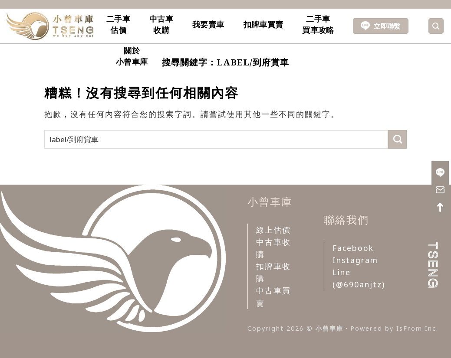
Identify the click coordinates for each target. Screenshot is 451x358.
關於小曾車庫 (132, 56)
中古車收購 (161, 24)
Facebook (353, 248)
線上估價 (273, 230)
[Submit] (397, 139)
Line (341, 272)
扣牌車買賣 (263, 24)
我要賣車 (208, 24)
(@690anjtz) (358, 284)
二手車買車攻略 (318, 24)
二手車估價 (118, 24)
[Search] (436, 26)
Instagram (355, 260)
